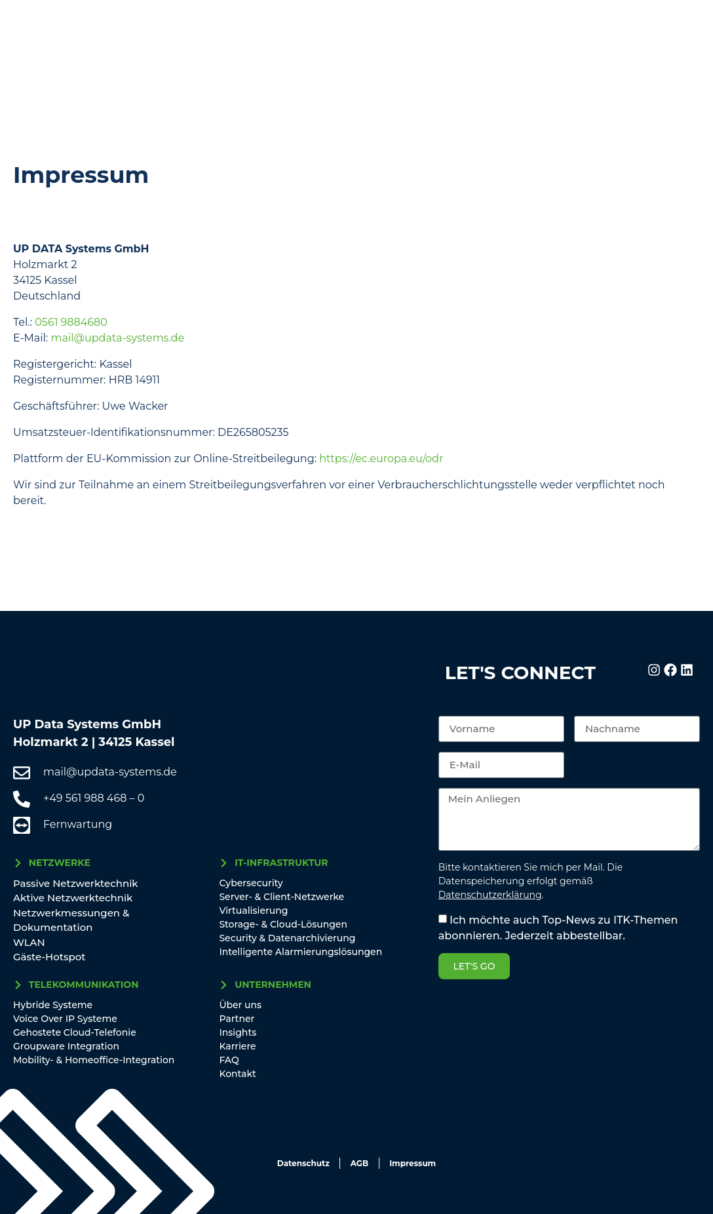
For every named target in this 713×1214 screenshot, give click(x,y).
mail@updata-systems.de (117, 338)
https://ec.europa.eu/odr (381, 458)
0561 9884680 (71, 322)
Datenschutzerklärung (490, 895)
